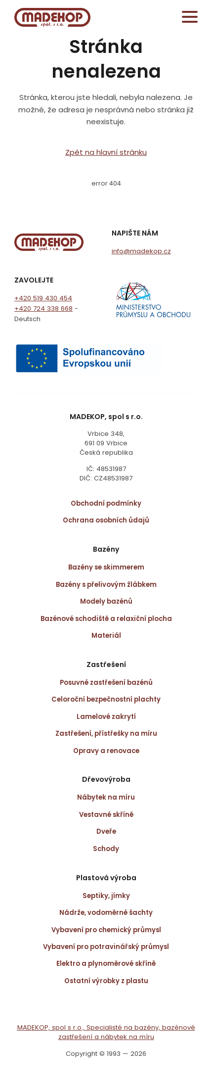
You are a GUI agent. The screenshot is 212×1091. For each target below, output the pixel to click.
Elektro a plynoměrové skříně (106, 963)
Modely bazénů (106, 601)
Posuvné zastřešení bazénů (106, 682)
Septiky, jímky (106, 896)
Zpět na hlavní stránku (106, 152)
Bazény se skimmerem (106, 567)
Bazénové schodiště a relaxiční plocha (106, 618)
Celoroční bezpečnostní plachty (106, 699)
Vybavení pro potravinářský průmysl (106, 946)
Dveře (106, 831)
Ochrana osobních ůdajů (106, 520)
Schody (106, 849)
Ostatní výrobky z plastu (106, 981)
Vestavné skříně (106, 814)
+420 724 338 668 (43, 308)
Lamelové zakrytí (106, 716)
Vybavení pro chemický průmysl (106, 930)
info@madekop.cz (141, 251)
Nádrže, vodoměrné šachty (106, 912)
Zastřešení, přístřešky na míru (106, 733)
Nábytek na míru (106, 797)
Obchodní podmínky (106, 503)
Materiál (106, 635)
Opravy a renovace (106, 751)
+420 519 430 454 (43, 298)
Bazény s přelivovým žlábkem (106, 584)
